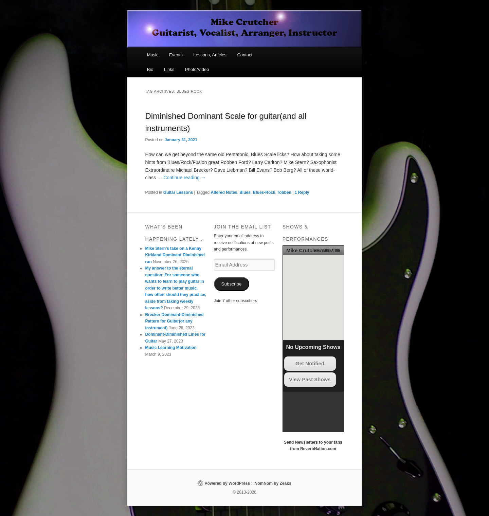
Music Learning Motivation (170, 347)
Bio (150, 69)
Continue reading (184, 177)
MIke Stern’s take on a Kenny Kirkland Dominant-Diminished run (174, 255)
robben (284, 192)
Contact (244, 54)
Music (153, 54)
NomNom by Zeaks (273, 483)
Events (176, 54)
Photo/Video (197, 69)
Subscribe (231, 284)
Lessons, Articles (210, 54)
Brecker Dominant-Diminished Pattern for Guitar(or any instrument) (174, 321)
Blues (245, 192)
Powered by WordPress (227, 483)
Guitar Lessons (178, 192)
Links (169, 69)
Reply (302, 192)
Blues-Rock (264, 192)
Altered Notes (224, 192)
